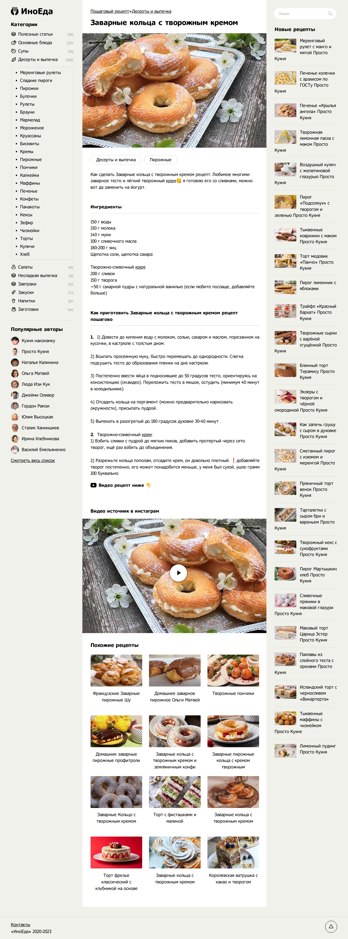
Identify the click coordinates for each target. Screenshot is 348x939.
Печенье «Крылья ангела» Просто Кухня (305, 111)
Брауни (27, 112)
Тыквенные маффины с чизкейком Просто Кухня (299, 722)
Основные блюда (35, 42)
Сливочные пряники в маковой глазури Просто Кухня (304, 604)
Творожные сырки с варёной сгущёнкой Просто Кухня (306, 342)
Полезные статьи (35, 34)
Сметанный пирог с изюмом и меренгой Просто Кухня (305, 460)
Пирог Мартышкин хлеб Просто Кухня (306, 575)
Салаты (25, 267)
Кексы (26, 214)
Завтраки (27, 284)
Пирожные (161, 159)
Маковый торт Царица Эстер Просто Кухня (301, 634)
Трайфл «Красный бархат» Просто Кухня (305, 312)
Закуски (26, 292)
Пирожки (29, 88)
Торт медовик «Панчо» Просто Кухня (304, 262)
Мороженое (32, 127)
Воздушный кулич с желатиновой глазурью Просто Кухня (305, 173)
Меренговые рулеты (40, 72)
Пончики (29, 167)
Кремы (26, 151)
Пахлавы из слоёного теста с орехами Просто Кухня (304, 663)
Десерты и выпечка (116, 159)
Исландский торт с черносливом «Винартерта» (306, 693)
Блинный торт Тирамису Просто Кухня (305, 371)
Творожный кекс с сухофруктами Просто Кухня (306, 548)
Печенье (29, 191)
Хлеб (25, 254)
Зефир (26, 222)
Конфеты (29, 199)
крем (171, 180)
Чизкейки (29, 230)
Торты (26, 238)
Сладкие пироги (36, 80)
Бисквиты (29, 143)
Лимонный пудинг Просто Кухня (305, 749)
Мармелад (30, 120)
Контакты (20, 924)
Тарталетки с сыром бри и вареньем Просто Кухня (305, 519)
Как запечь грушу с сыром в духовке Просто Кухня (305, 430)
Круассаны (30, 135)
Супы (23, 51)
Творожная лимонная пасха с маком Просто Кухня (304, 141)
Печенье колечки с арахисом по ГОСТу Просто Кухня (305, 82)
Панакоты (30, 206)
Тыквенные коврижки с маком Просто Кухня (306, 235)
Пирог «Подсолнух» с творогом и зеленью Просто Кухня (302, 206)
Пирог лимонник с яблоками (305, 286)
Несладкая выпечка (37, 275)
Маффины (30, 183)
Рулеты (27, 104)
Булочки (28, 96)
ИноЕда (32, 11)
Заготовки (28, 309)
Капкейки (29, 175)
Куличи (27, 246)
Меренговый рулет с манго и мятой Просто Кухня (303, 49)
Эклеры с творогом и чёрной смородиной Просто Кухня (301, 400)
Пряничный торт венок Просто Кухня (304, 489)
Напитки (26, 300)
